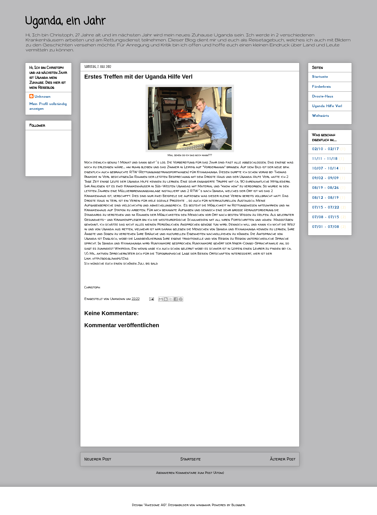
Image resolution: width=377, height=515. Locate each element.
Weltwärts (320, 115)
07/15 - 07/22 (325, 207)
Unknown (118, 298)
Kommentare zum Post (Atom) (200, 472)
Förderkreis (321, 86)
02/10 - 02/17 (325, 148)
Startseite (190, 459)
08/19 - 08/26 (325, 187)
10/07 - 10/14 (325, 168)
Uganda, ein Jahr (65, 21)
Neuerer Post (97, 459)
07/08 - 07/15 (325, 217)
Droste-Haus (322, 96)
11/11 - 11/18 (324, 158)
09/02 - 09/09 (325, 178)
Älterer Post (282, 459)
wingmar (203, 504)
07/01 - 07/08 (325, 226)
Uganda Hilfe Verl (327, 105)
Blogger (238, 504)
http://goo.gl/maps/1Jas (110, 258)
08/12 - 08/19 (325, 197)
